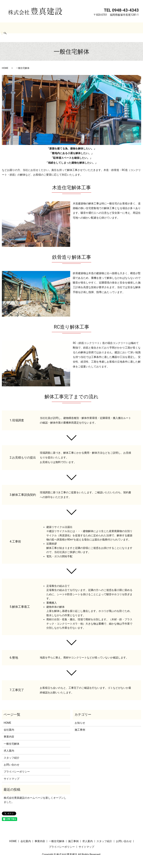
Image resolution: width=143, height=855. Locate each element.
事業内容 (38, 27)
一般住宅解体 (54, 27)
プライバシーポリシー (17, 762)
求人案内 (85, 27)
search (136, 27)
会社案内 (23, 27)
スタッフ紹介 (102, 27)
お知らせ (80, 713)
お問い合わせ (121, 27)
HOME (11, 27)
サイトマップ (11, 769)
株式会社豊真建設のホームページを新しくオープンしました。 (35, 790)
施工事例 (71, 27)
